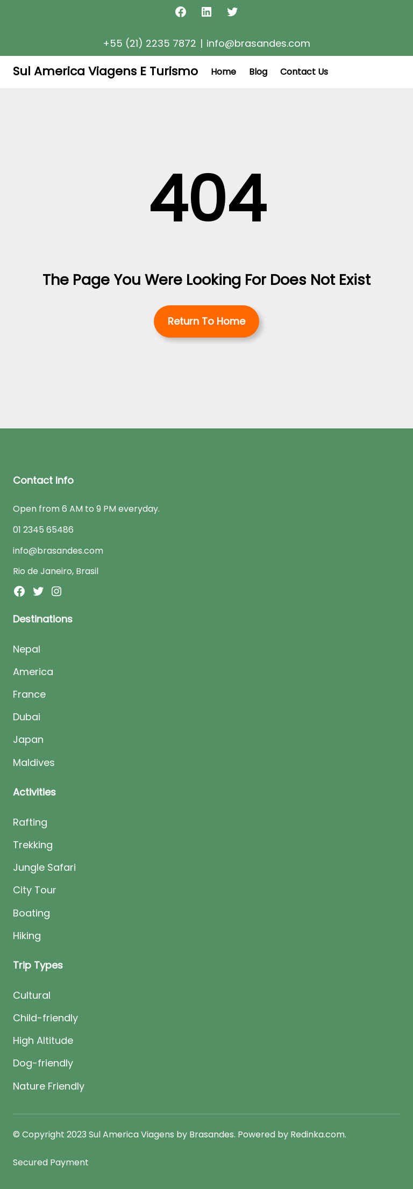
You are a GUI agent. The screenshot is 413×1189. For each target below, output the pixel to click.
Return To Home (206, 321)
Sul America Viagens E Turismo (105, 71)
